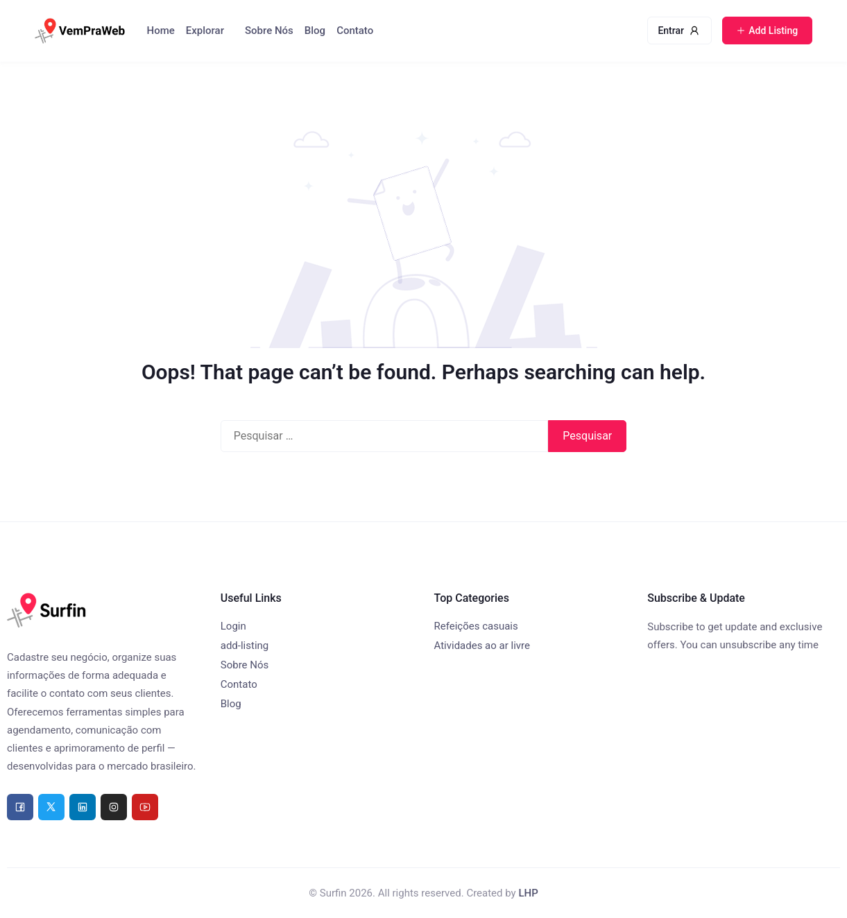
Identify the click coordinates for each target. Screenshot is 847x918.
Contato (354, 30)
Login (233, 626)
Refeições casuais (476, 626)
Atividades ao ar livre (482, 645)
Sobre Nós (269, 30)
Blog (315, 30)
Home (161, 30)
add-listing (245, 645)
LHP (528, 893)
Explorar (205, 30)
